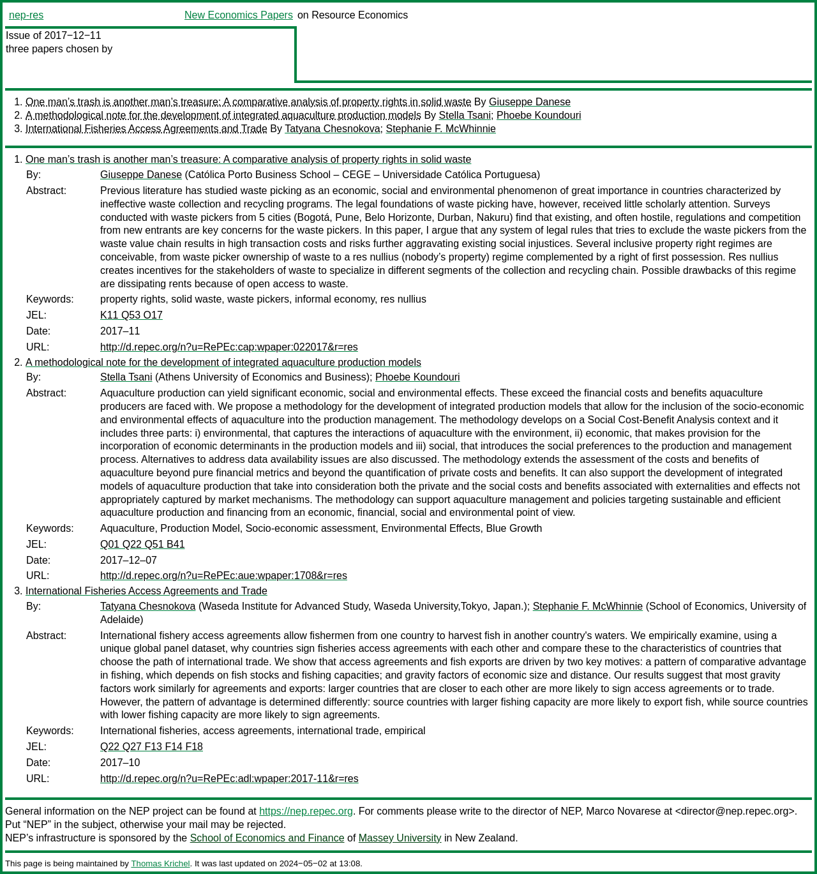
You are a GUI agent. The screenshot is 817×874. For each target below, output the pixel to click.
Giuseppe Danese (530, 101)
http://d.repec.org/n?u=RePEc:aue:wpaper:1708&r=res (223, 575)
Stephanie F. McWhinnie (441, 128)
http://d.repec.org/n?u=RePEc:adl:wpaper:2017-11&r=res (229, 778)
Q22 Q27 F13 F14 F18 (151, 746)
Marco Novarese (623, 811)
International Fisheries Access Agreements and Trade (146, 128)
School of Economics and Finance (267, 838)
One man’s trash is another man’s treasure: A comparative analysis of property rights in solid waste (248, 101)
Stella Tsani (465, 115)
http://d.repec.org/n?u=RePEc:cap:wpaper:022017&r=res (229, 347)
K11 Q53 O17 (131, 315)
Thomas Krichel (160, 863)
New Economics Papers (238, 15)
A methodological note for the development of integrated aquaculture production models (223, 115)
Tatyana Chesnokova (332, 128)
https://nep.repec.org (306, 811)
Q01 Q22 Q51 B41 (142, 544)
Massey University (400, 838)
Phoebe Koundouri (539, 115)
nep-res (26, 15)
